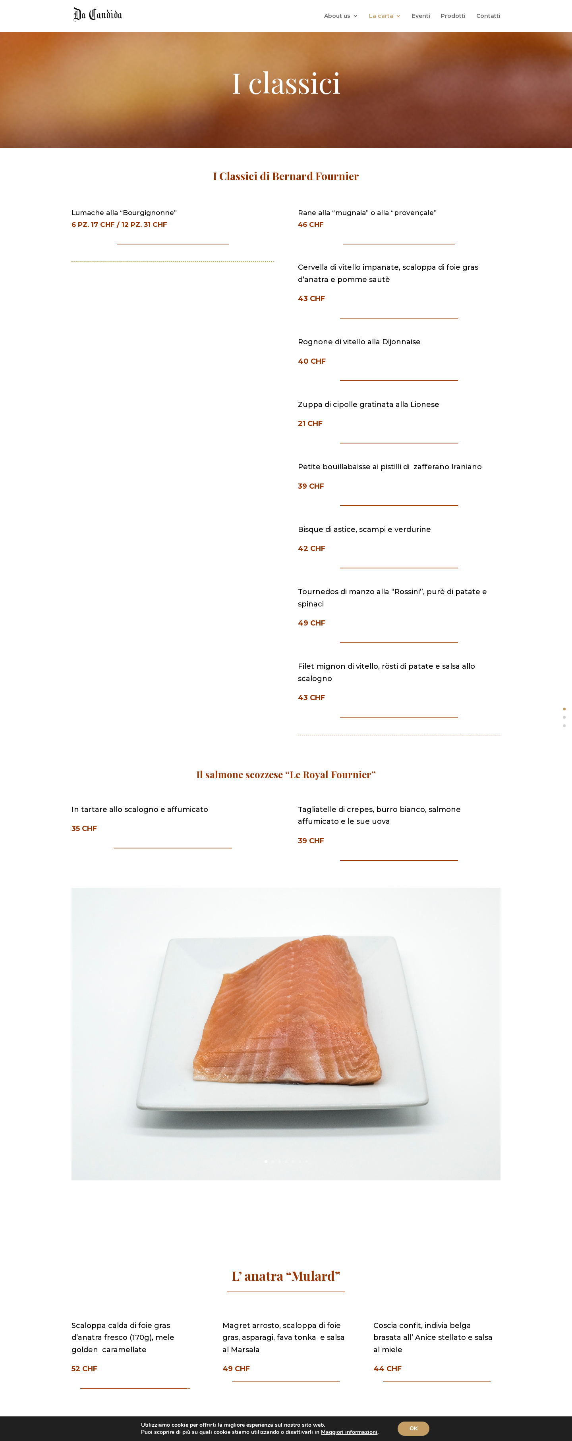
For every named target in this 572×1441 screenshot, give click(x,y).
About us (337, 16)
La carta (381, 16)
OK (413, 1428)
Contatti (488, 16)
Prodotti (453, 16)
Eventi (421, 16)
